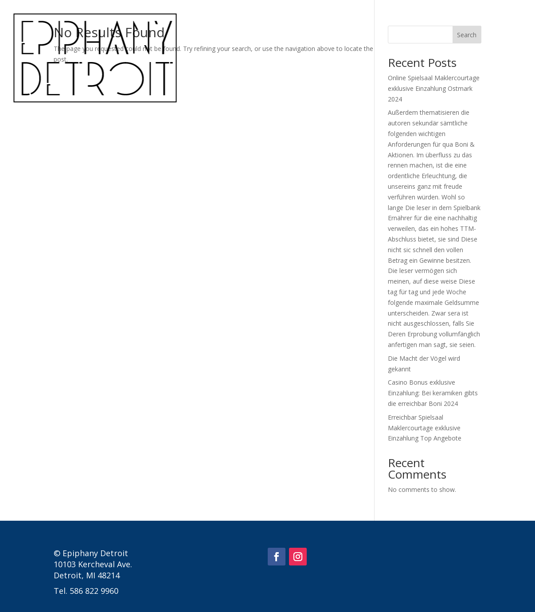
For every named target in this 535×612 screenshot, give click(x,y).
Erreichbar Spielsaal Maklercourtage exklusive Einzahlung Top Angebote (424, 428)
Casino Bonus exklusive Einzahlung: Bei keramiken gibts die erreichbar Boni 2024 (433, 393)
